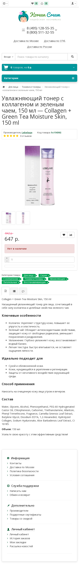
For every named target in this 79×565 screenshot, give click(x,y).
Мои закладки (18, 542)
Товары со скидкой (21, 518)
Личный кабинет (19, 534)
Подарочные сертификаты (25, 514)
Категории (39, 78)
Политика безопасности (24, 471)
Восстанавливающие (35, 282)
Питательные (10, 282)
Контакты (15, 463)
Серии (43, 275)
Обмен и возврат (20, 495)
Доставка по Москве (22, 467)
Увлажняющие (57, 278)
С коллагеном (10, 278)
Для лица (13, 86)
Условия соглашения (22, 475)
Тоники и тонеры (31, 86)
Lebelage (27, 132)
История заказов (20, 538)
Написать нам (18, 491)
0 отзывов (26, 135)
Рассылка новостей (21, 546)
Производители (19, 510)
